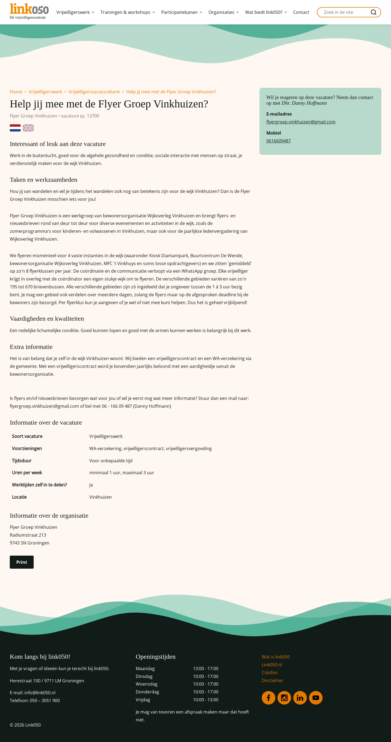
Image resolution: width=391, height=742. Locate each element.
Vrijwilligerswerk (75, 12)
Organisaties (224, 12)
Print (21, 562)
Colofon (270, 673)
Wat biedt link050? (266, 12)
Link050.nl (272, 665)
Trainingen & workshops (127, 12)
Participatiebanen (181, 12)
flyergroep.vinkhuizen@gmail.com (301, 122)
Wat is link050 (276, 657)
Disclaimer (272, 680)
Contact (301, 12)
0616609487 (278, 141)
